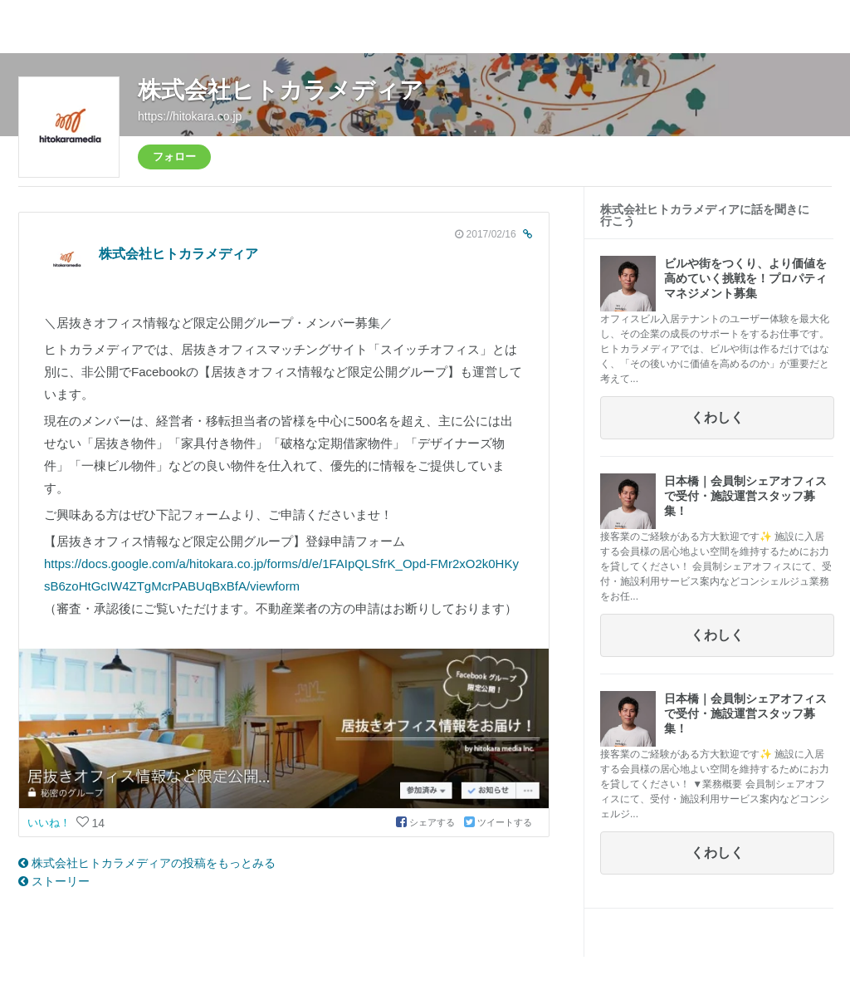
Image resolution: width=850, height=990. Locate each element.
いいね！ (50, 822)
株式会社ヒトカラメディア (280, 90)
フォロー (174, 156)
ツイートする (498, 822)
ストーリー (54, 881)
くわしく (717, 417)
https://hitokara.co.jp (190, 116)
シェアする (426, 822)
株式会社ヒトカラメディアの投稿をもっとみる (147, 863)
